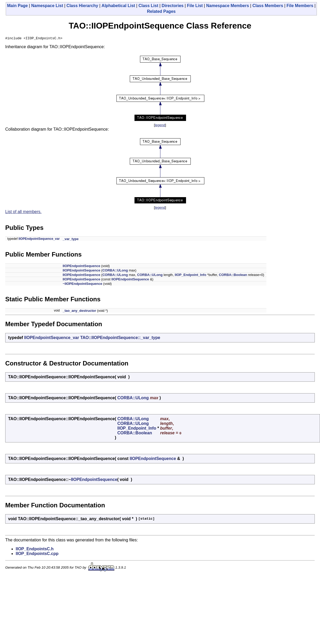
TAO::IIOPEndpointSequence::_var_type (120, 338)
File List (195, 5)
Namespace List (47, 5)
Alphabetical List (118, 5)
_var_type (70, 240)
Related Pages (161, 11)
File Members (300, 5)
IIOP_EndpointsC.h (35, 549)
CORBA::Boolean (233, 276)
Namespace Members (227, 5)
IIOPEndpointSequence (81, 267)
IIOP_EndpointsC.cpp (37, 554)
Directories (173, 5)
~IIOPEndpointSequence (82, 284)
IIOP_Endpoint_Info (190, 276)
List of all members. (23, 212)
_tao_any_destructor (79, 311)
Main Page (17, 5)
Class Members (267, 5)
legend (160, 126)
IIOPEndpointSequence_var (39, 239)
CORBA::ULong (115, 271)
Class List (148, 5)
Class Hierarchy (82, 5)
